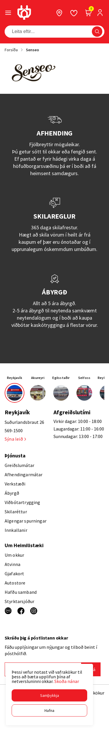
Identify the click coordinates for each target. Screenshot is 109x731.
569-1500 (14, 430)
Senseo (32, 49)
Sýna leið (15, 439)
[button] (49, 695)
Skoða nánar (66, 681)
